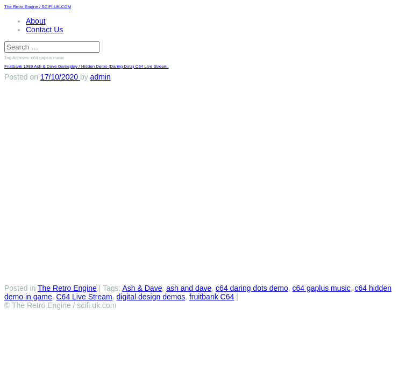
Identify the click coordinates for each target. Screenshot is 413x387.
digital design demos (151, 296)
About (36, 21)
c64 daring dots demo (252, 288)
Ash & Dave (142, 288)
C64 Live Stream (84, 296)
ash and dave (188, 288)
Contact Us (44, 29)
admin (100, 77)
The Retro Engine (67, 288)
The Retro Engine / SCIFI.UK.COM (37, 6)
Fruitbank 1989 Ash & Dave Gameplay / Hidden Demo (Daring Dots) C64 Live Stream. (86, 66)
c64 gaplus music (322, 288)
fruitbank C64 (211, 296)
